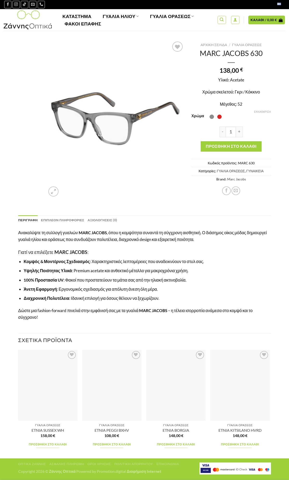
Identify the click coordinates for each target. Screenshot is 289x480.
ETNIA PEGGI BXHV (112, 430)
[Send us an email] (33, 4)
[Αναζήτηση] (222, 20)
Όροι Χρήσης (99, 464)
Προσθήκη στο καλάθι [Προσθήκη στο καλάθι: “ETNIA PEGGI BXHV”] (112, 444)
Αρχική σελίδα (213, 45)
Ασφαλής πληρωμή (66, 464)
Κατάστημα (76, 16)
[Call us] (41, 4)
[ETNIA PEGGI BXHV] (112, 385)
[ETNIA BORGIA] (176, 385)
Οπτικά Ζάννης (32, 464)
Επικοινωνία (167, 464)
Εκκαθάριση (262, 111)
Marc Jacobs (236, 179)
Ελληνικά (274, 4)
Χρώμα (198, 116)
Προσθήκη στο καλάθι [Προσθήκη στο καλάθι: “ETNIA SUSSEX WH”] (48, 444)
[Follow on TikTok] (24, 4)
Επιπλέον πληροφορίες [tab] (63, 220)
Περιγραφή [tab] (28, 220)
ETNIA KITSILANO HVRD (240, 430)
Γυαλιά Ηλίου (121, 16)
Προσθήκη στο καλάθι (231, 146)
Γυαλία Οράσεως (172, 16)
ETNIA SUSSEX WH (48, 430)
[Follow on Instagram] (16, 4)
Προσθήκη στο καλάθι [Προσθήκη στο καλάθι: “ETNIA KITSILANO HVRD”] (240, 444)
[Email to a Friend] (235, 190)
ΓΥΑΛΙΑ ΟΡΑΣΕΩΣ (247, 45)
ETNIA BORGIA (176, 430)
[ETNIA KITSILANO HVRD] (240, 385)
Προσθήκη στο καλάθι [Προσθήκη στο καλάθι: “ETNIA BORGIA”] (176, 444)
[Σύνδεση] (235, 20)
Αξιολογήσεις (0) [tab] (104, 220)
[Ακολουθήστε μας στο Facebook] (8, 4)
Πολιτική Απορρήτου (133, 464)
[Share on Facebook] (226, 190)
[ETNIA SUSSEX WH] (47, 385)
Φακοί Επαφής (82, 23)
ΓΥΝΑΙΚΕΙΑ (255, 171)
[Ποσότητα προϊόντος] (230, 132)
